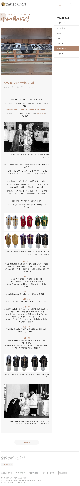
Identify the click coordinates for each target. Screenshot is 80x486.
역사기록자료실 (25, 15)
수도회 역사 (61, 43)
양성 (58, 38)
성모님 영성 (61, 28)
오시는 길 (60, 54)
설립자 (59, 33)
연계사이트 (7, 465)
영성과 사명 (61, 23)
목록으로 (26, 442)
